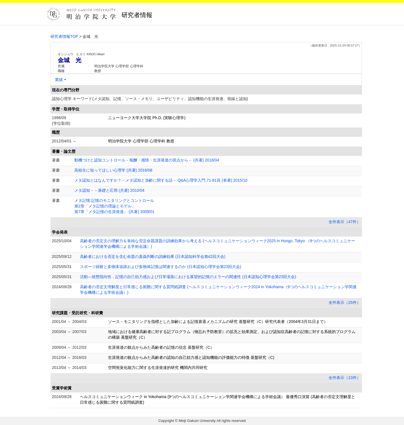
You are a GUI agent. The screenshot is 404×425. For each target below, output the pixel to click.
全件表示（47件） (345, 222)
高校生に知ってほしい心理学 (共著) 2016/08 (113, 170)
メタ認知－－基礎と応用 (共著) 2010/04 (109, 190)
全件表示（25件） (345, 302)
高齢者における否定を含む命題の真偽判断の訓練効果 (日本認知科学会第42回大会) (153, 256)
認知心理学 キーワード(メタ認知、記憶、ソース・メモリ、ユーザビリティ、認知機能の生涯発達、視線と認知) (150, 98)
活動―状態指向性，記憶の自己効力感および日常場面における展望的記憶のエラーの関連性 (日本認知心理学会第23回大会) (188, 276)
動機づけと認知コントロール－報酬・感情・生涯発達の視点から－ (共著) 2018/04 (146, 160)
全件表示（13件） (345, 377)
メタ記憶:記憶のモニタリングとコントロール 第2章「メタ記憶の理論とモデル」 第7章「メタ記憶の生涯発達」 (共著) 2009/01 (114, 206)
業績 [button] (59, 79)
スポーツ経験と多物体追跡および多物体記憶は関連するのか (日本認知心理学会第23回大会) (160, 266)
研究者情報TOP (64, 36)
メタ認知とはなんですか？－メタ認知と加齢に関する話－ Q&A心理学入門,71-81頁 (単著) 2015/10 (160, 180)
